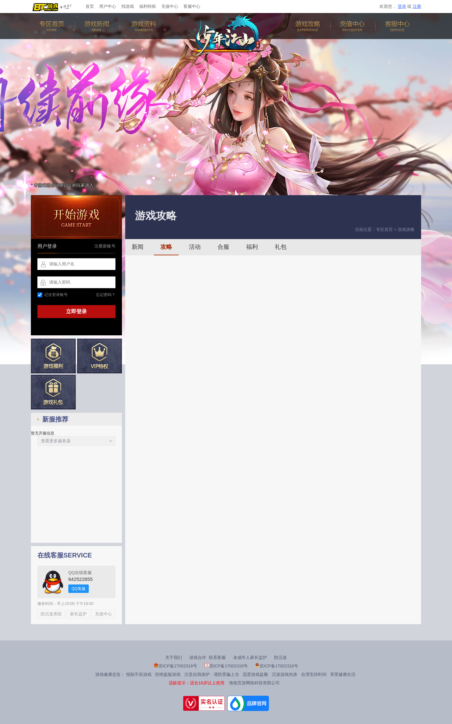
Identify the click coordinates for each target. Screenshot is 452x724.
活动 (195, 247)
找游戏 (127, 6)
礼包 (280, 247)
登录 (402, 6)
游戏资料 (143, 26)
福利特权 (147, 6)
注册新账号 (104, 246)
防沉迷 (280, 657)
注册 (417, 6)
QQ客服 (79, 588)
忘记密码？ (105, 294)
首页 (90, 6)
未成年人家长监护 (250, 657)
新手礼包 (53, 392)
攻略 (166, 247)
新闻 (137, 247)
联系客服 (217, 657)
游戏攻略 (308, 26)
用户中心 (107, 6)
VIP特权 (99, 356)
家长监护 (78, 613)
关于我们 (173, 657)
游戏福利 (53, 356)
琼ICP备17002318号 (175, 666)
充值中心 (169, 6)
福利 (252, 247)
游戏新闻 (98, 26)
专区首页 (53, 26)
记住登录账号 (52, 294)
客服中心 (191, 6)
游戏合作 (197, 657)
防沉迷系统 (51, 613)
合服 (223, 247)
